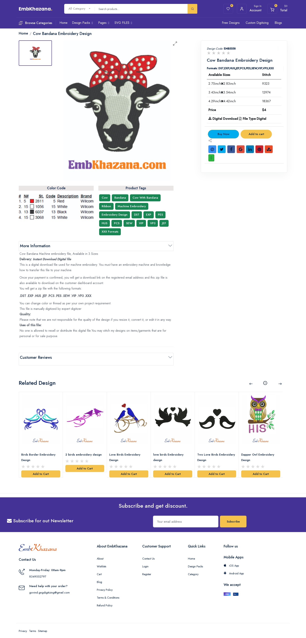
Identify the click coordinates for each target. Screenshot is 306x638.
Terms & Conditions (108, 593)
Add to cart (256, 134)
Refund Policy (104, 601)
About (100, 554)
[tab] (35, 53)
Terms (32, 626)
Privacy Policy (105, 585)
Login (145, 562)
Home (191, 554)
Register (146, 569)
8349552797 (37, 572)
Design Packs (195, 562)
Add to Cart (41, 469)
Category (193, 569)
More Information (35, 246)
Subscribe (233, 517)
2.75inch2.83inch (222, 83)
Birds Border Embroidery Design (39, 453)
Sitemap (42, 626)
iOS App (231, 561)
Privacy (23, 626)
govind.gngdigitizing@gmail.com (49, 588)
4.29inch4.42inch (222, 101)
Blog (99, 577)
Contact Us (148, 554)
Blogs (278, 22)
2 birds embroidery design (84, 450)
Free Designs (231, 22)
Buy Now (224, 134)
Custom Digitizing (257, 22)
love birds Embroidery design (169, 453)
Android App (234, 569)
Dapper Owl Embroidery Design (258, 453)
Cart (99, 569)
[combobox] (79, 8)
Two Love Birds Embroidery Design (211, 453)
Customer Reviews (36, 357)
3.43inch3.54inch (222, 92)
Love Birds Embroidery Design (125, 453)
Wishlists (101, 562)
